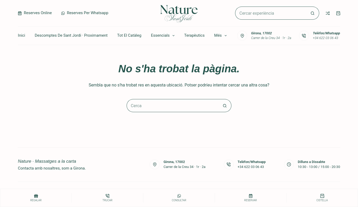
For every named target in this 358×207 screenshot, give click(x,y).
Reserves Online (35, 12)
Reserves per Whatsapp (85, 12)
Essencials (164, 35)
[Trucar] (107, 198)
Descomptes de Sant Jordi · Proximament (71, 35)
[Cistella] (322, 198)
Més (221, 35)
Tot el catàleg (129, 35)
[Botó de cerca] (312, 13)
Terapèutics (194, 35)
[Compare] (328, 13)
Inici (21, 35)
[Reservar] (250, 198)
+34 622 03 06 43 (325, 38)
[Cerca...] (270, 13)
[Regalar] (36, 198)
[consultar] (179, 198)
